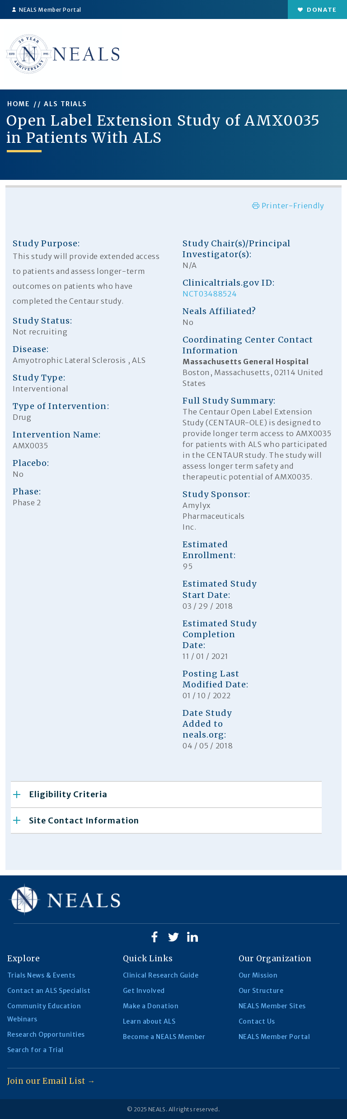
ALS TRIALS (65, 104)
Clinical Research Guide (160, 975)
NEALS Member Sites (272, 1006)
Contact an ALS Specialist (48, 991)
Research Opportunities (46, 1034)
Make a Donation (150, 1006)
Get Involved (144, 991)
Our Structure (261, 991)
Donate (317, 10)
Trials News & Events (41, 975)
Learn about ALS (149, 1021)
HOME (18, 104)
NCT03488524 (210, 293)
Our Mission (258, 975)
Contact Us (257, 1021)
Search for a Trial (35, 1050)
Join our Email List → (51, 1081)
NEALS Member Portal (46, 10)
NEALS (156, 1109)
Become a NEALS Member (164, 1037)
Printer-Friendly (288, 205)
